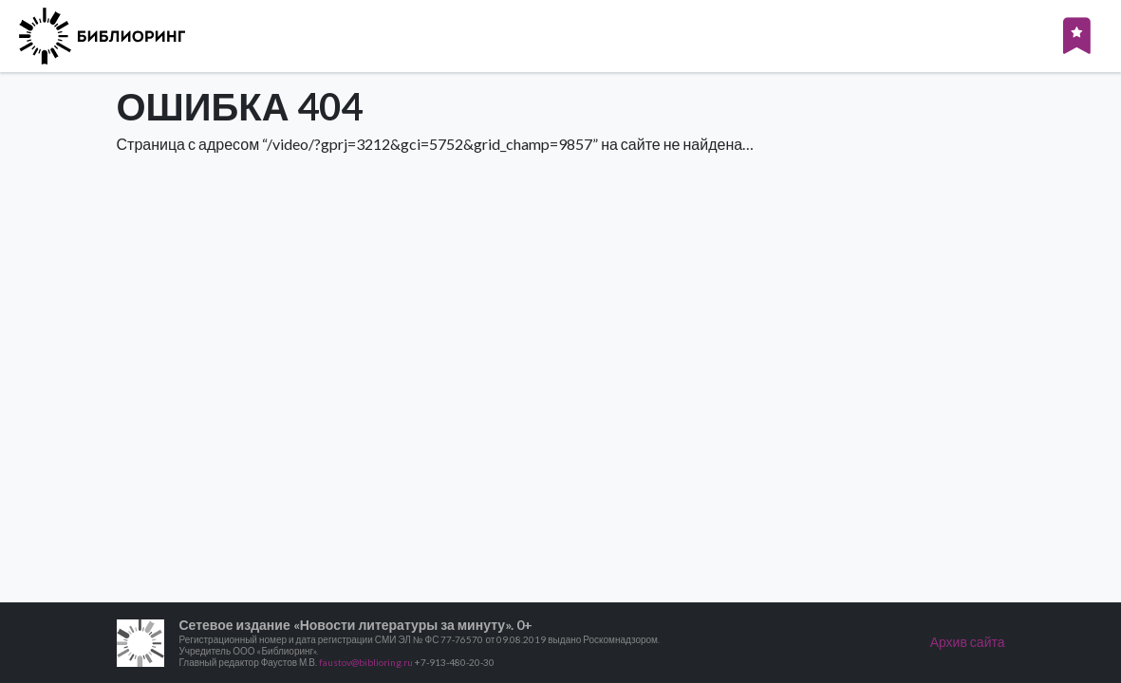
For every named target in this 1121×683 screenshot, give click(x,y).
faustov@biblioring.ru (366, 662)
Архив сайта (967, 642)
